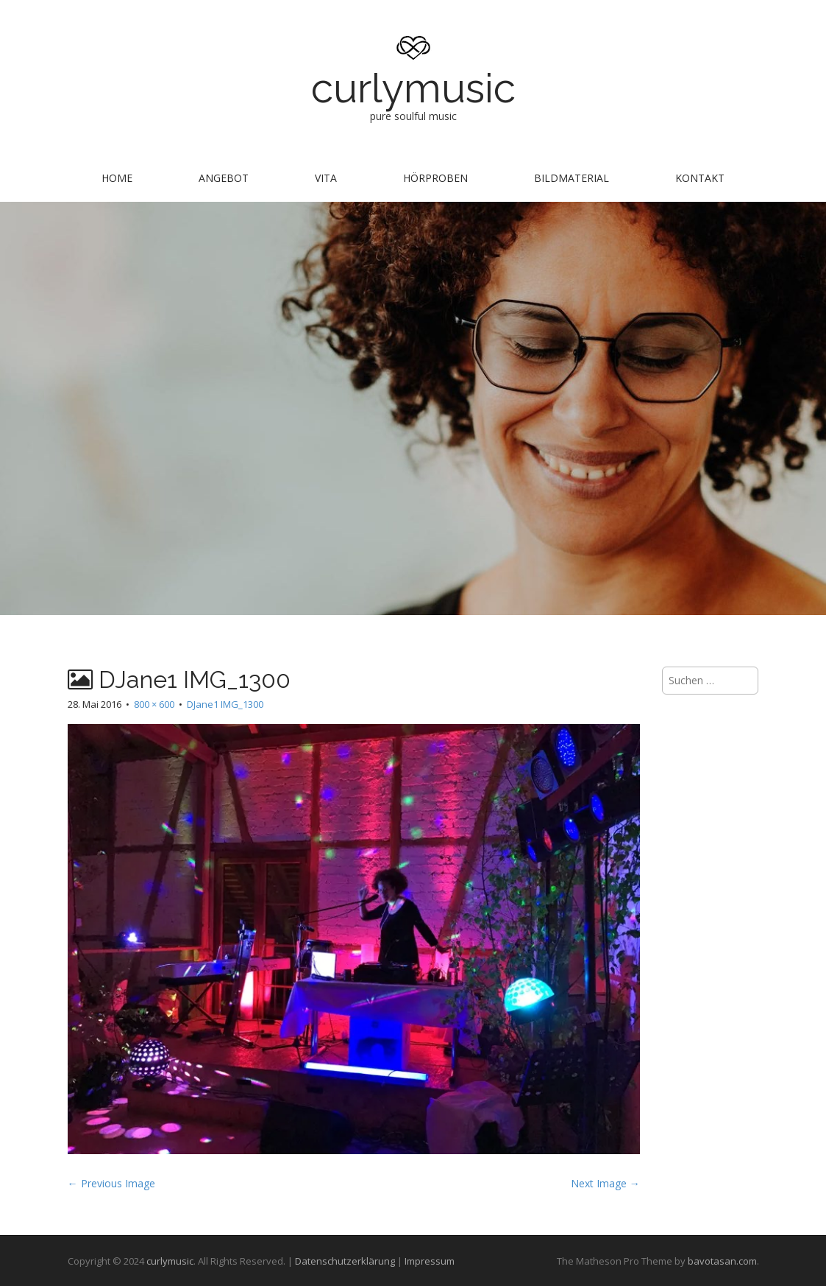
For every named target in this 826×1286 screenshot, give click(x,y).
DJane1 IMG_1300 (225, 704)
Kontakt (699, 178)
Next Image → (605, 1183)
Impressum (430, 1261)
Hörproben (435, 178)
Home (117, 178)
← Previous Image (111, 1183)
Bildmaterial (571, 178)
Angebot (224, 178)
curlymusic (413, 88)
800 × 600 (154, 704)
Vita (326, 178)
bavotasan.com (722, 1261)
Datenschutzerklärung (345, 1261)
